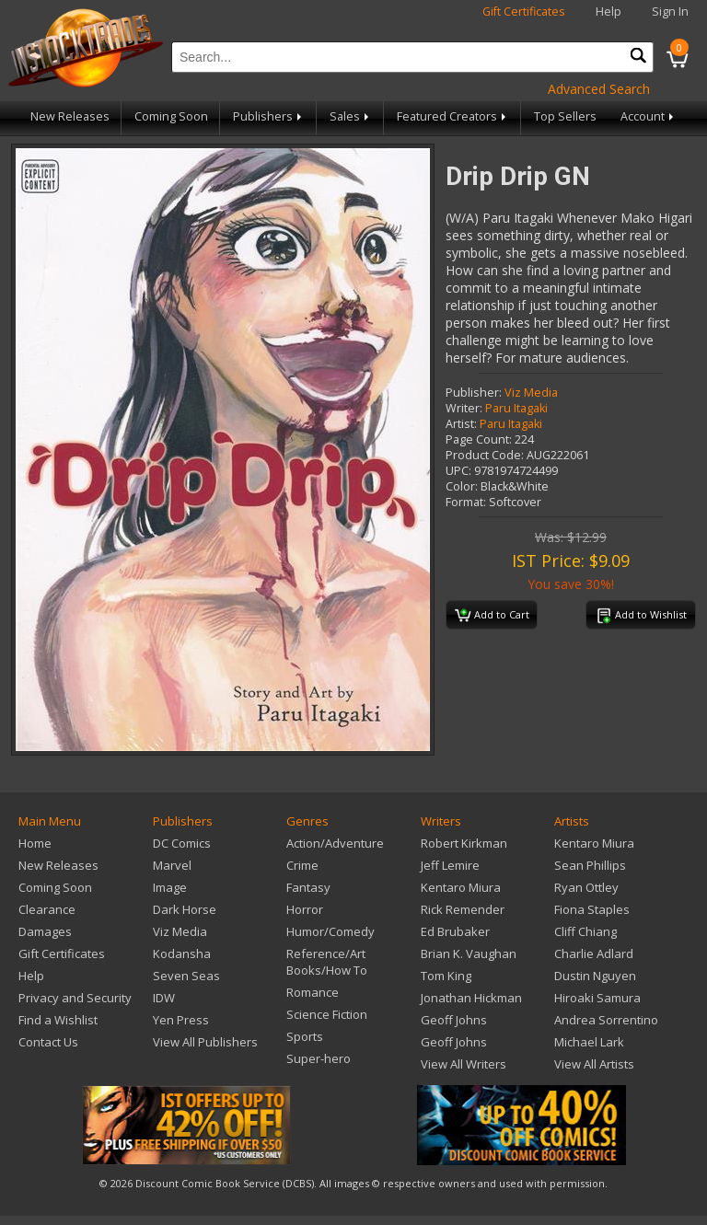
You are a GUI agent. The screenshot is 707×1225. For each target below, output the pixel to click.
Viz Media (531, 392)
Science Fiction (326, 1014)
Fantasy (308, 887)
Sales (351, 116)
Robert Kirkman (464, 843)
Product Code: (485, 455)
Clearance (46, 909)
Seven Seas (186, 975)
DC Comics (182, 843)
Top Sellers (565, 116)
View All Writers (463, 1064)
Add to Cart (492, 615)
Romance (312, 992)
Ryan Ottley (586, 887)
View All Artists (594, 1064)
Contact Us (48, 1042)
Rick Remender (462, 909)
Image (170, 887)
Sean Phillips (590, 865)
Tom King (446, 975)
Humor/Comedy (330, 931)
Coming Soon (171, 116)
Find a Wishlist (58, 1019)
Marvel (172, 865)
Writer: (464, 408)
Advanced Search (599, 89)
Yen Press (181, 1019)
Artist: (461, 424)
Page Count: (479, 439)
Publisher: (474, 392)
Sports (304, 1036)
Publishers (269, 116)
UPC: (458, 471)
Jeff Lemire (450, 865)
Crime (302, 865)
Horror (304, 909)
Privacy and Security (75, 997)
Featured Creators (453, 116)
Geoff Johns (454, 1019)
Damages (45, 931)
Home (35, 843)
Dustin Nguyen (595, 975)
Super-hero (318, 1058)
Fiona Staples (592, 909)
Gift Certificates (523, 11)
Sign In (670, 11)
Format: (466, 502)
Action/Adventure (335, 843)
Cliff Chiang (585, 931)
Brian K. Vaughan (468, 953)
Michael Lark (589, 1042)
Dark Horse (184, 909)
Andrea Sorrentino (606, 1019)
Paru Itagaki (516, 408)
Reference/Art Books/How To (326, 961)
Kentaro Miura (461, 887)
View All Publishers (205, 1042)
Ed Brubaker (455, 931)
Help (608, 11)
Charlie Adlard (593, 953)
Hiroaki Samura (597, 997)
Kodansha (182, 953)
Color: (462, 486)
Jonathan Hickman (471, 997)
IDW (164, 997)
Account (648, 116)
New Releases (70, 116)
